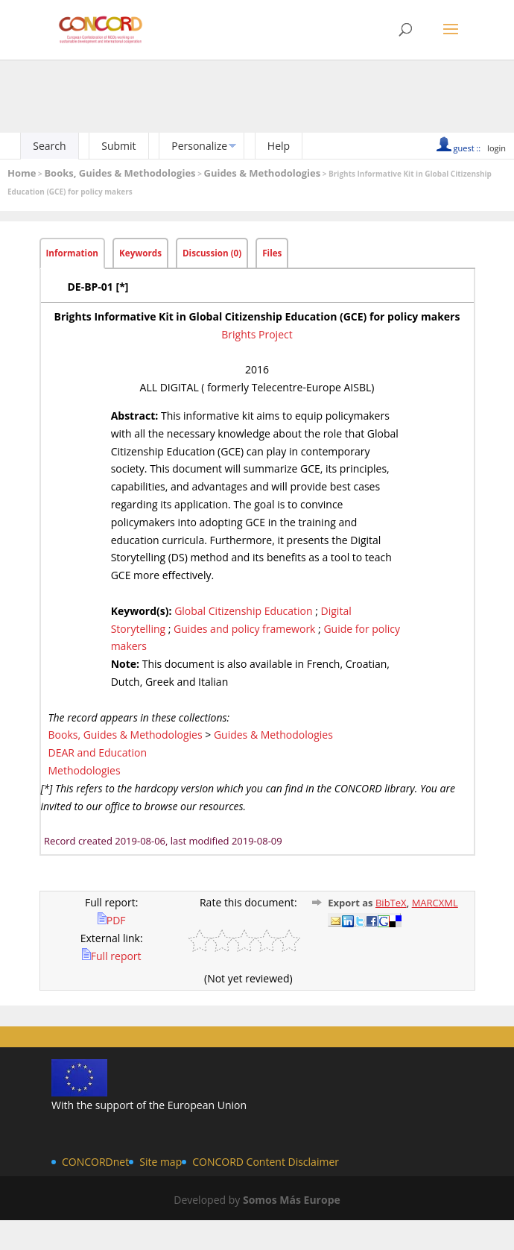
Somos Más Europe (291, 1200)
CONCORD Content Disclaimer (265, 1162)
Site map (160, 1162)
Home (21, 173)
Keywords (140, 253)
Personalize (199, 146)
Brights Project (256, 334)
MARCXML (435, 902)
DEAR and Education (97, 752)
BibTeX (391, 902)
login (496, 148)
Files (272, 253)
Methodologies (84, 770)
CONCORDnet (95, 1162)
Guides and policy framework (244, 629)
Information (72, 253)
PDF (112, 920)
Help (278, 146)
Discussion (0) (212, 253)
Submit (118, 146)
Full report (112, 956)
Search (49, 146)
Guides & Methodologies (261, 173)
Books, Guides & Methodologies (119, 173)
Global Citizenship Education (243, 611)
